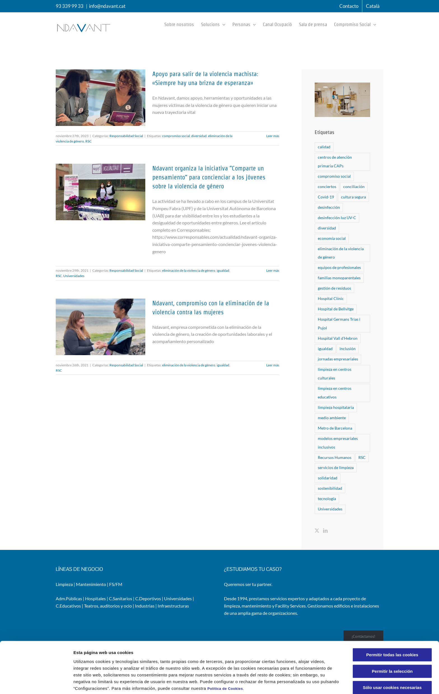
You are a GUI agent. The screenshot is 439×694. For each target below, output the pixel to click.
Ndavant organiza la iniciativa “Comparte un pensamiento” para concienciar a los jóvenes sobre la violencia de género (208, 177)
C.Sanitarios (120, 598)
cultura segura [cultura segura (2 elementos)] (353, 196)
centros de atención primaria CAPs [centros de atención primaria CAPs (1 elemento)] (335, 161)
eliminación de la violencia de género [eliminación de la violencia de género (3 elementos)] (341, 253)
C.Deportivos (148, 598)
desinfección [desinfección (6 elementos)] (329, 207)
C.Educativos (68, 605)
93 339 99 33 (69, 6)
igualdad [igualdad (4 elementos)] (325, 348)
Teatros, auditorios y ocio (108, 605)
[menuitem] (372, 6)
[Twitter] (317, 530)
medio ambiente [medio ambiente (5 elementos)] (332, 417)
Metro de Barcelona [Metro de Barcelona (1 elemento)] (335, 428)
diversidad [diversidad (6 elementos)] (327, 228)
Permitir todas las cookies (392, 631)
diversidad (199, 136)
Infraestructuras (173, 605)
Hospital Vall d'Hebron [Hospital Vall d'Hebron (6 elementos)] (338, 338)
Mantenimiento (91, 584)
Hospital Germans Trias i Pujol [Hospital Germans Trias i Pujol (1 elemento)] (339, 323)
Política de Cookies (225, 665)
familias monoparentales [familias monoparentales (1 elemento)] (339, 277)
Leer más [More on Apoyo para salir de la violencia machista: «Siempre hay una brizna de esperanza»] (272, 136)
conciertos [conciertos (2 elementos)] (327, 186)
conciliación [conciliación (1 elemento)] (354, 186)
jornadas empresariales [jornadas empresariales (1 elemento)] (338, 359)
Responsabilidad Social (126, 136)
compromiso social (176, 136)
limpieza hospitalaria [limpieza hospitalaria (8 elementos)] (336, 407)
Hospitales (95, 598)
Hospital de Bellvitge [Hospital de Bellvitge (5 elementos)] (336, 308)
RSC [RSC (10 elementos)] (362, 457)
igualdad (223, 270)
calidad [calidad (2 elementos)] (324, 146)
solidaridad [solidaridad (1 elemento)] (327, 477)
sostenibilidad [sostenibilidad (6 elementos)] (330, 488)
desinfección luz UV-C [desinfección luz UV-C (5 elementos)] (337, 217)
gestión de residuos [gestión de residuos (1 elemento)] (334, 288)
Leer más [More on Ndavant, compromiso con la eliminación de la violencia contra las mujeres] (272, 365)
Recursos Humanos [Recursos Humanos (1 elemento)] (334, 457)
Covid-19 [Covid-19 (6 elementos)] (326, 196)
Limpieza (64, 584)
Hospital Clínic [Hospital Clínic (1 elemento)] (331, 298)
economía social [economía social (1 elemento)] (332, 238)
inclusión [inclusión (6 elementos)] (348, 348)
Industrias (145, 605)
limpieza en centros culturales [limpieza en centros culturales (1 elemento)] (334, 373)
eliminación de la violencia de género (188, 270)
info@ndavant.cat (107, 6)
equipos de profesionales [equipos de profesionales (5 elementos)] (339, 267)
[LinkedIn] (325, 530)
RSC (88, 141)
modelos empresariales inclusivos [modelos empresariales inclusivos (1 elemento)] (338, 442)
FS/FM (115, 584)
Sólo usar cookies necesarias (392, 664)
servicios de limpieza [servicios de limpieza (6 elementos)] (336, 467)
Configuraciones (301, 683)
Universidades (73, 276)
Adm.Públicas (69, 598)
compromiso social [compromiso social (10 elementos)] (334, 176)
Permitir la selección (392, 647)
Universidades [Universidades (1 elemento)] (330, 509)
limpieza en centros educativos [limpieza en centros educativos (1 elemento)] (334, 392)
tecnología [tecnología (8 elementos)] (327, 498)
